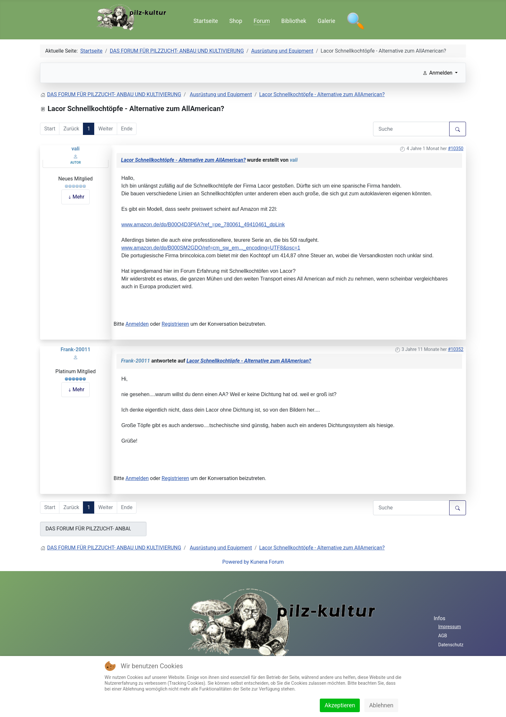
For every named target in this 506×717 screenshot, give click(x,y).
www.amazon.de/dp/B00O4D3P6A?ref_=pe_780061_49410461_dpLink (203, 224)
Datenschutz (450, 644)
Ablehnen (381, 705)
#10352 (455, 349)
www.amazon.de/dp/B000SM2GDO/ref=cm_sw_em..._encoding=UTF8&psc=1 (210, 248)
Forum (262, 21)
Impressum (449, 626)
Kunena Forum (267, 562)
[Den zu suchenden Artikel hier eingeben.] (411, 129)
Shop (235, 21)
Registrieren (175, 324)
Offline (75, 171)
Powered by (235, 562)
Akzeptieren (340, 705)
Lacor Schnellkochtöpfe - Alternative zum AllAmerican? (183, 160)
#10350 (455, 148)
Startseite (206, 21)
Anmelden (137, 324)
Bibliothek (293, 21)
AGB (442, 635)
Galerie (326, 21)
